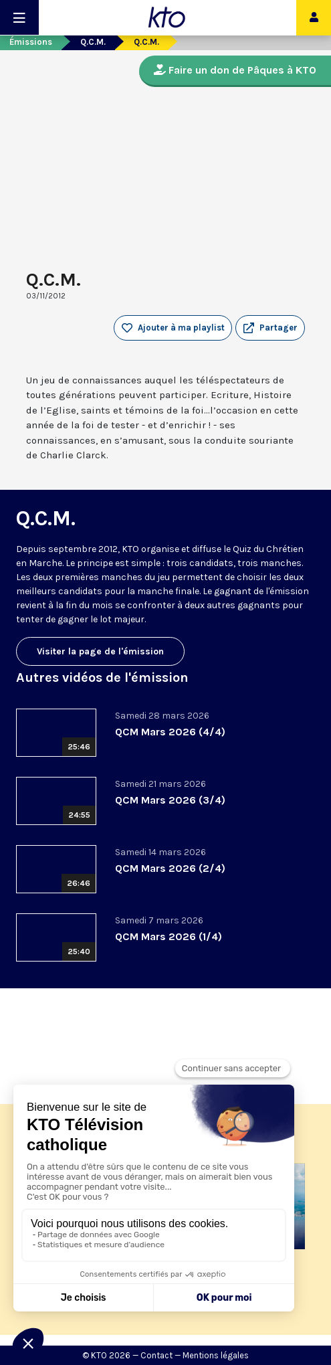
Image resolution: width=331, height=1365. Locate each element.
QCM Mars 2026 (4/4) (170, 731)
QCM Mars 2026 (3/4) (170, 800)
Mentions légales (216, 1355)
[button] (270, 328)
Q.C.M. (93, 42)
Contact (156, 1355)
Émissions (30, 42)
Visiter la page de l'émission (100, 651)
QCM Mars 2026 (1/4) (168, 936)
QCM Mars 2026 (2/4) (170, 868)
